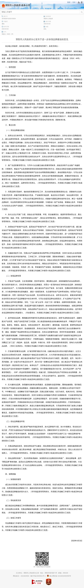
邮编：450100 (63, 573)
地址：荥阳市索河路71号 (48, 573)
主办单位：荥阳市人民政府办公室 (27, 573)
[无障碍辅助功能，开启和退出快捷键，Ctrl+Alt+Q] (80, 2)
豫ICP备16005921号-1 (38, 576)
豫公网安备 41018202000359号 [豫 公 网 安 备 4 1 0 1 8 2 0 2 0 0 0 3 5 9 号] (59, 576)
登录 (73, 2)
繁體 (68, 2)
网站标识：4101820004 (21, 576)
